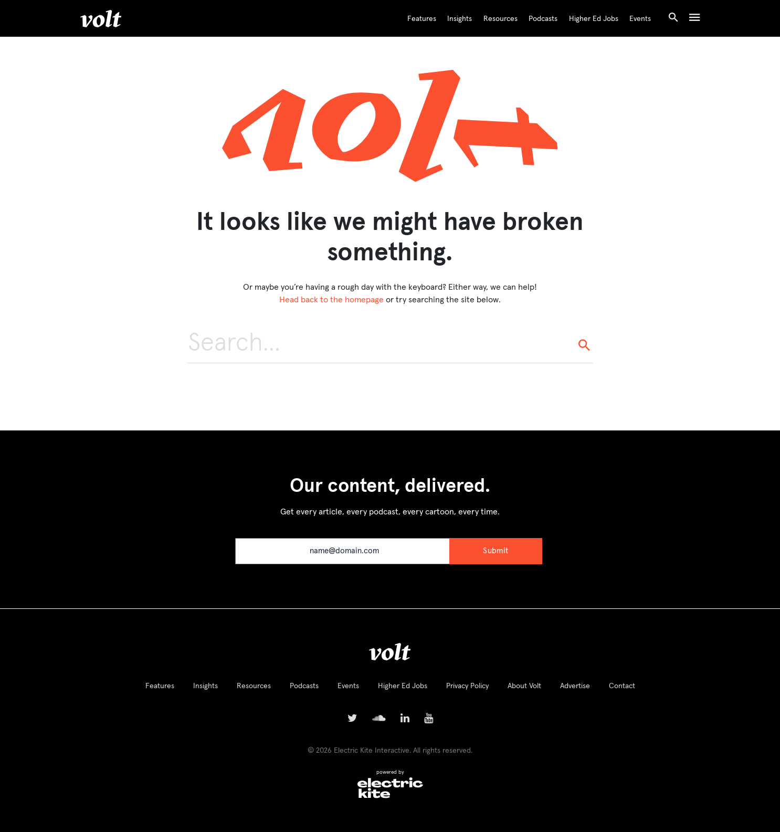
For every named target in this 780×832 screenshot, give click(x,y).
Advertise (575, 686)
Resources (500, 19)
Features (421, 19)
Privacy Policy (467, 686)
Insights (459, 19)
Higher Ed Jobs (593, 19)
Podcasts (543, 19)
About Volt (524, 686)
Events (640, 19)
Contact (622, 686)
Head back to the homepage (331, 300)
